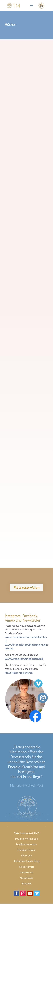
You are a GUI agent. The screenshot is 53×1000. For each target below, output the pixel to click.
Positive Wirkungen (26, 839)
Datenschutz (26, 866)
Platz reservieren (26, 587)
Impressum (26, 872)
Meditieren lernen (26, 844)
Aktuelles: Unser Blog (26, 861)
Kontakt (26, 883)
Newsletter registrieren (19, 672)
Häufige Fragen (27, 850)
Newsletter (26, 878)
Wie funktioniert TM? (26, 833)
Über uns (26, 855)
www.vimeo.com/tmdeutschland (24, 658)
